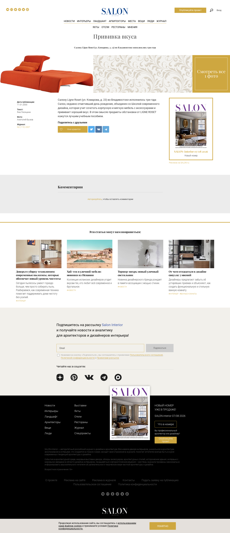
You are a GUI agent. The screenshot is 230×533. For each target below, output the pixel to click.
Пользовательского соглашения (146, 355)
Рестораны (118, 27)
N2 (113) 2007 (23, 127)
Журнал (161, 21)
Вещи (141, 21)
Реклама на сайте (74, 480)
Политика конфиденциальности (137, 484)
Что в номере (166, 424)
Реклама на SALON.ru (179, 163)
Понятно (162, 526)
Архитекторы (117, 21)
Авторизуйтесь (95, 199)
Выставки (80, 405)
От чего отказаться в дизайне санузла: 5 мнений (187, 273)
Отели (105, 27)
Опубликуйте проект (190, 10)
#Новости (71, 290)
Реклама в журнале (104, 480)
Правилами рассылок (108, 358)
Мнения (132, 27)
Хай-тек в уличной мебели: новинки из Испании (84, 273)
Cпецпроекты (82, 433)
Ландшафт (99, 21)
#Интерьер (21, 301)
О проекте (51, 480)
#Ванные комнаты (188, 294)
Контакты (129, 480)
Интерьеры (84, 21)
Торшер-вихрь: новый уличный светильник (138, 273)
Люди (150, 21)
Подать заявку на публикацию (160, 480)
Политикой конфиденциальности (78, 358)
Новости (69, 21)
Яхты (96, 27)
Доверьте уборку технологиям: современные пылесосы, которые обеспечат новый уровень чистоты (38, 275)
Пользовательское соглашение (92, 484)
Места (132, 21)
